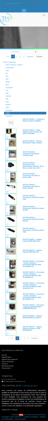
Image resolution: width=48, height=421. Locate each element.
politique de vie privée (13, 3)
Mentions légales (20, 419)
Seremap (9, 110)
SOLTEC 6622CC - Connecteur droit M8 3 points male (33, 197)
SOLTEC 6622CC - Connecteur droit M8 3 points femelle (33, 208)
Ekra (7, 85)
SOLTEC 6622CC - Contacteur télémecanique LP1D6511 (33, 120)
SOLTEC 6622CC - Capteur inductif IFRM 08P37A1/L (32, 240)
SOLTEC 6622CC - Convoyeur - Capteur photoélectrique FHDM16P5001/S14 (33, 306)
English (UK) (6, 410)
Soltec (8, 113)
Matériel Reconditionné (9, 359)
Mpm (7, 102)
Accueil (4, 355)
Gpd (7, 93)
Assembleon (10, 68)
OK (24, 10)
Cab (7, 76)
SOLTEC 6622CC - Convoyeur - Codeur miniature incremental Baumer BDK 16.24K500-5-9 (33, 274)
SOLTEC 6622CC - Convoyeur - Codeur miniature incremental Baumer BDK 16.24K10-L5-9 (33, 285)
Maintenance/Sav (8, 366)
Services (5, 364)
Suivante (30, 56)
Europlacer (9, 87)
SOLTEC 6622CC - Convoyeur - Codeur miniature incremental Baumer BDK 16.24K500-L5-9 (33, 263)
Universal (9, 116)
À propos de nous (30, 386)
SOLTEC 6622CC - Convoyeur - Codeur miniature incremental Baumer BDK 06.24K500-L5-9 (33, 296)
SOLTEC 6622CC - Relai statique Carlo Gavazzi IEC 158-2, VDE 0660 (32, 131)
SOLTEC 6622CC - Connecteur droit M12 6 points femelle (31, 186)
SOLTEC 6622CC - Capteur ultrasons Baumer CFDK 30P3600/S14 (32, 328)
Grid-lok (8, 96)
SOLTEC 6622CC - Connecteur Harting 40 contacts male (31, 153)
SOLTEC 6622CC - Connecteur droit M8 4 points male (33, 230)
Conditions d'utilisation (30, 417)
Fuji (7, 90)
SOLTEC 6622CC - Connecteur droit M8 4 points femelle (33, 219)
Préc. (8, 56)
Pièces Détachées (9, 62)
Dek (7, 79)
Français (14, 410)
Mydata (8, 104)
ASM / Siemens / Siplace (14, 65)
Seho (7, 107)
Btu (7, 73)
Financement (6, 368)
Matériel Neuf (6, 357)
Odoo (21, 414)
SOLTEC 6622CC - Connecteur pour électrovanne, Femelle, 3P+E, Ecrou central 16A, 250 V (33, 165)
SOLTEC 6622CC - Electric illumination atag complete (32, 142)
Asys (7, 70)
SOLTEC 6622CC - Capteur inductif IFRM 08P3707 (32, 251)
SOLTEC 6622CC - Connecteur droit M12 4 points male (31, 175)
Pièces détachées (8, 361)
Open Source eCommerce (37, 415)
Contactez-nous (7, 376)
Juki (7, 99)
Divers (8, 82)
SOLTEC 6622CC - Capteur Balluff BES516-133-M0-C (32, 316)
